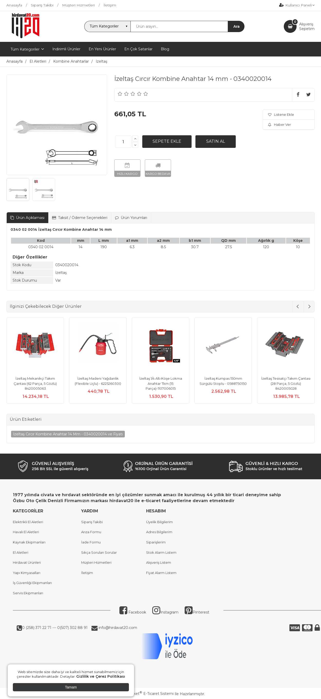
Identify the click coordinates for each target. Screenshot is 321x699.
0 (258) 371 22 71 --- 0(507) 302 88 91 (55, 627)
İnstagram (165, 612)
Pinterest (197, 612)
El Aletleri (20, 552)
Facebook (132, 612)
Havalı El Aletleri (26, 532)
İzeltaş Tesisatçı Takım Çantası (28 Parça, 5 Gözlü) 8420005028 (285, 383)
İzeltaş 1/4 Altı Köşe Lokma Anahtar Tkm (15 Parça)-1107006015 (160, 383)
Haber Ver (279, 124)
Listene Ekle (281, 114)
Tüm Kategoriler (25, 49)
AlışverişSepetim (307, 26)
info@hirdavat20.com (117, 627)
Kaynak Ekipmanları (29, 542)
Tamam (71, 687)
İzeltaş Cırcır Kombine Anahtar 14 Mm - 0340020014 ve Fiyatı (68, 434)
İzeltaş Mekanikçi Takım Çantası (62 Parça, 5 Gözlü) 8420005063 (35, 383)
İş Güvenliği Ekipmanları (32, 583)
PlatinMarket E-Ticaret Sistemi (145, 693)
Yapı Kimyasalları (26, 573)
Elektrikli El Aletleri (28, 522)
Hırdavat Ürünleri (27, 562)
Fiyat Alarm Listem (161, 573)
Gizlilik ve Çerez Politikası (100, 676)
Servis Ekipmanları (28, 593)
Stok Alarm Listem (161, 552)
